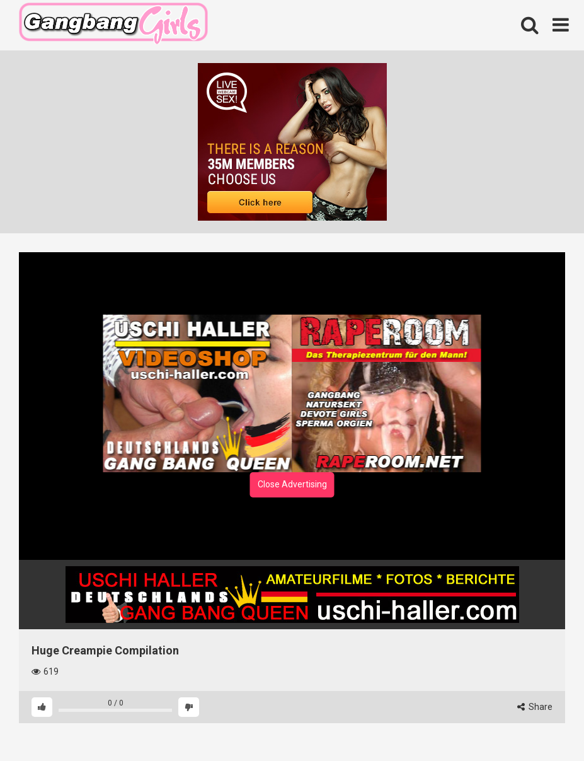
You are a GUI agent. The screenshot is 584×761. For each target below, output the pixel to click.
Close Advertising (292, 484)
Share (535, 707)
